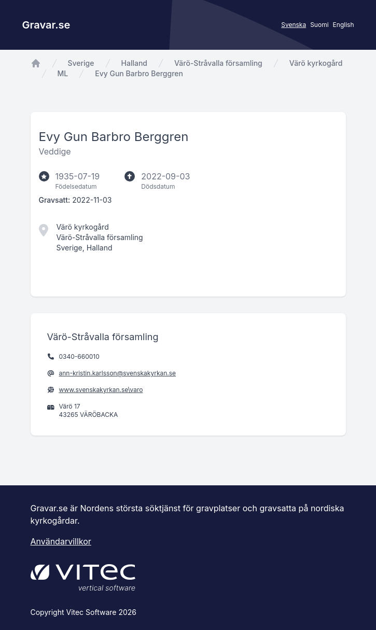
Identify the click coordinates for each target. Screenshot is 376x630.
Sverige (81, 63)
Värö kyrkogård (316, 63)
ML (63, 73)
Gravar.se (46, 25)
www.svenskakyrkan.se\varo (101, 390)
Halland (134, 63)
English (343, 25)
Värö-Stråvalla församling (218, 63)
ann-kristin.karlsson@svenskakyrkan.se (117, 373)
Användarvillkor (61, 541)
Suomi (319, 25)
